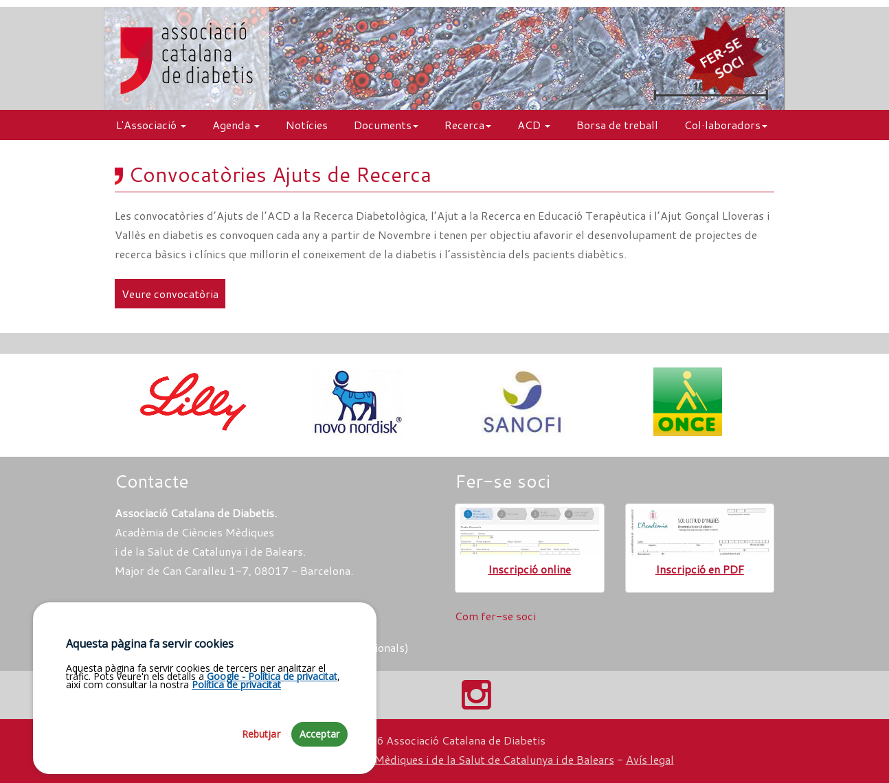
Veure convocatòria (170, 294)
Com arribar (152, 609)
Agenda (236, 125)
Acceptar (319, 749)
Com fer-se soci (495, 616)
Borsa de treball (617, 125)
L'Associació (151, 125)
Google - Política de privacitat (272, 692)
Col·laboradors (725, 125)
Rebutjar (261, 749)
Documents (386, 125)
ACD (533, 125)
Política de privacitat (236, 700)
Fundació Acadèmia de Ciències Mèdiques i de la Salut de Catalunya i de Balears (415, 759)
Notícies (307, 125)
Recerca (467, 125)
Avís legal (650, 759)
